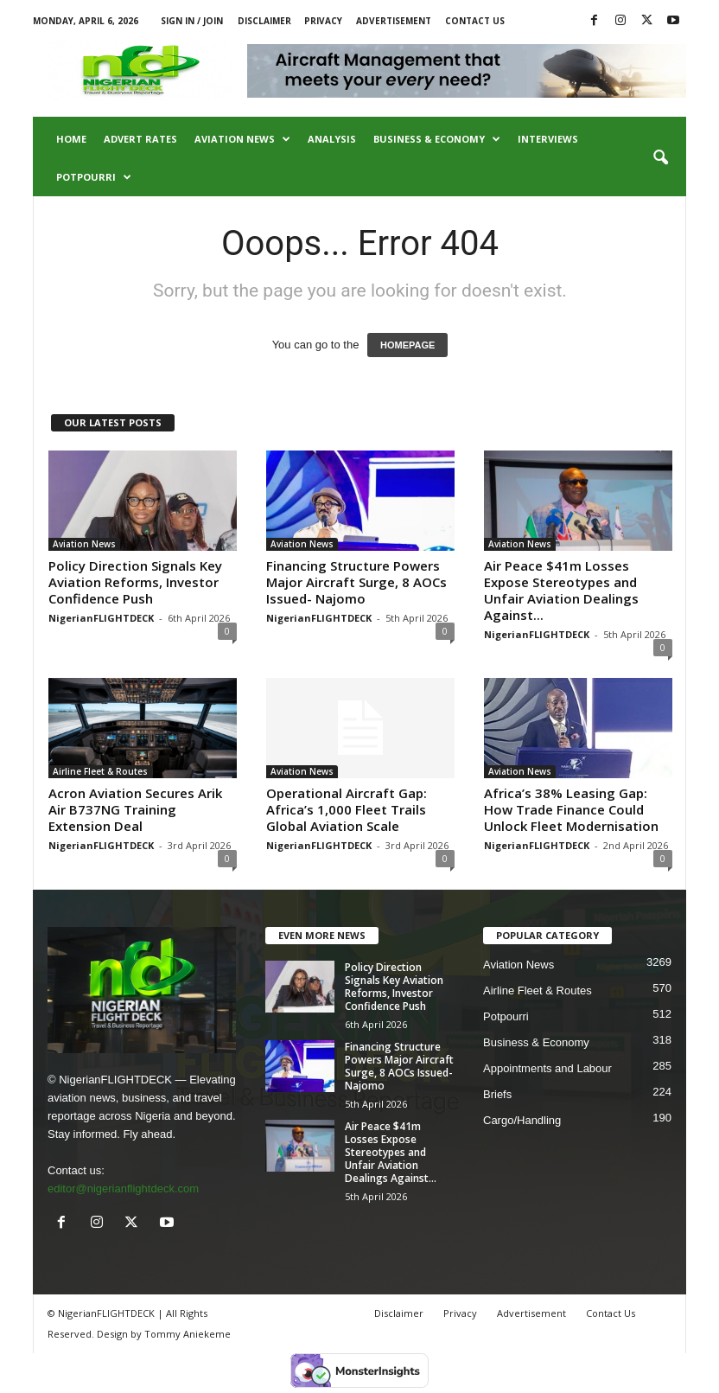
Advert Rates (140, 138)
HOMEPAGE (407, 345)
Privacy (323, 21)
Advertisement (393, 21)
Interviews (548, 138)
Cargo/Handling (522, 1120)
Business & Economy (436, 139)
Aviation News (242, 139)
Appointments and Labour (547, 1068)
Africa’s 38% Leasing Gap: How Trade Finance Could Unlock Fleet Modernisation (571, 809)
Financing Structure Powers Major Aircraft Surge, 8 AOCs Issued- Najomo (356, 582)
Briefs (497, 1094)
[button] (660, 158)
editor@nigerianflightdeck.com (123, 1188)
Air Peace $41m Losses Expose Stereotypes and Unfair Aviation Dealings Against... (561, 590)
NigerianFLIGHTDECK (101, 617)
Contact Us (475, 21)
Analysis (332, 138)
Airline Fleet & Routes (100, 771)
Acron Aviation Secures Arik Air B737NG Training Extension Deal (135, 809)
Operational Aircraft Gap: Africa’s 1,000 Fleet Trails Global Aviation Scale (346, 809)
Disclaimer (264, 21)
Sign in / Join (192, 21)
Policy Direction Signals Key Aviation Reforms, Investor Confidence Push (135, 582)
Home (71, 138)
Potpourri (93, 177)
